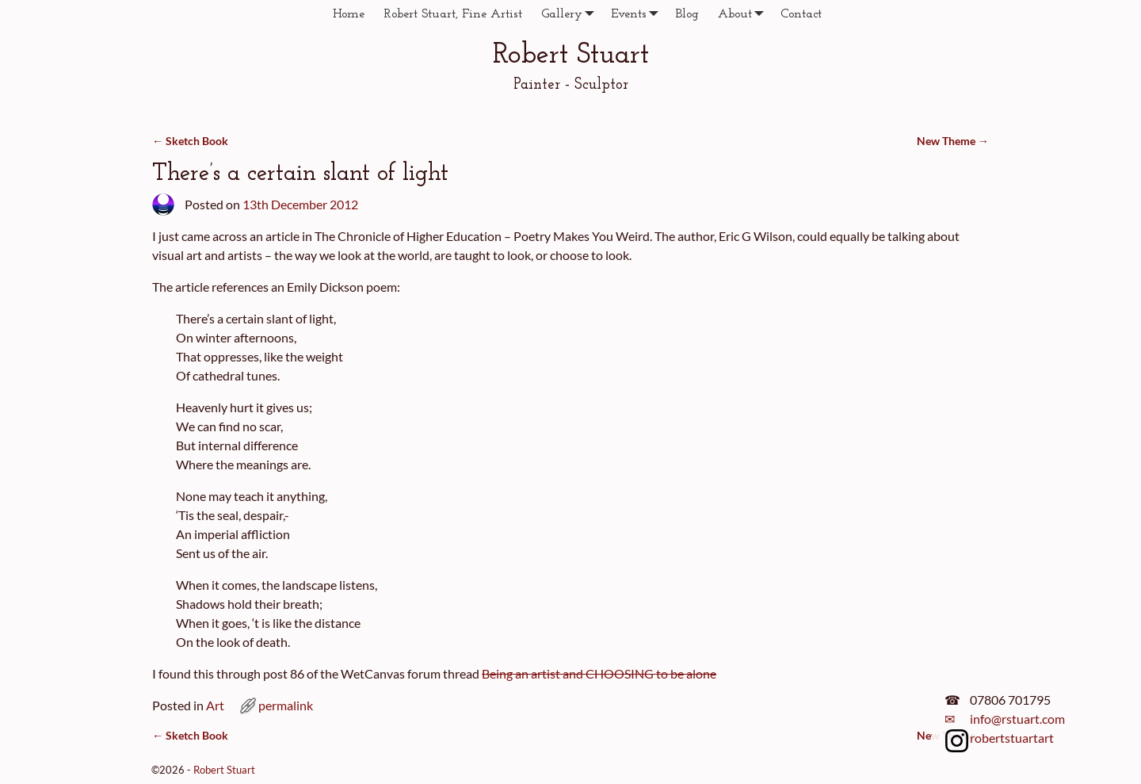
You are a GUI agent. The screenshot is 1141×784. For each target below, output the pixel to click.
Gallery (571, 14)
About (744, 14)
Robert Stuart (571, 55)
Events (638, 14)
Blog (687, 14)
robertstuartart (1012, 737)
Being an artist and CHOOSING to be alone (599, 673)
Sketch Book (190, 140)
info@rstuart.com (1017, 718)
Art (215, 705)
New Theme (953, 140)
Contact (801, 14)
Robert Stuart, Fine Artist (453, 14)
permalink (285, 705)
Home (348, 14)
